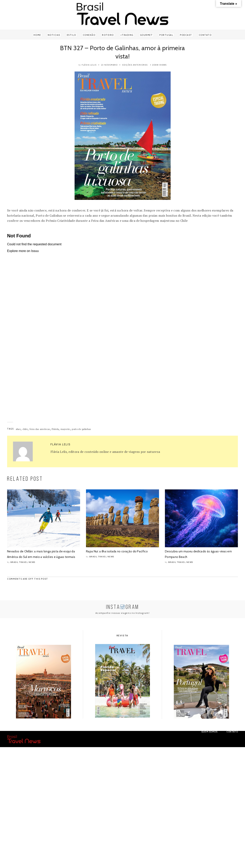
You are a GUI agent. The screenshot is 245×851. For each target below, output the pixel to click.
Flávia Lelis (89, 65)
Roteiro (108, 35)
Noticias (54, 35)
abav (18, 429)
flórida (55, 429)
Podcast (186, 35)
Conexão (89, 35)
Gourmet (146, 35)
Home (37, 35)
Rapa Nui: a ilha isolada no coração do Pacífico (117, 551)
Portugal (166, 35)
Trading (127, 35)
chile (25, 429)
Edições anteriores (135, 65)
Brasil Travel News (22, 562)
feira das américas (40, 429)
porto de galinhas (81, 429)
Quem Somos (209, 731)
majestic (65, 429)
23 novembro (109, 65)
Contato (205, 35)
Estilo (71, 35)
